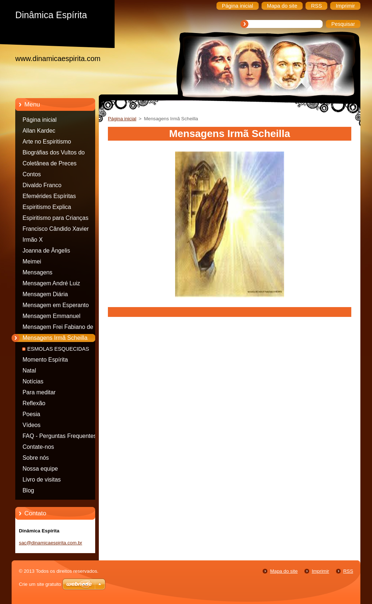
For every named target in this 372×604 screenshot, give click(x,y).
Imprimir (320, 571)
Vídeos (32, 425)
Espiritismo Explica (47, 207)
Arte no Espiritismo (47, 141)
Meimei (32, 261)
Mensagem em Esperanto (56, 305)
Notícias (33, 381)
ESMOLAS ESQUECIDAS (58, 349)
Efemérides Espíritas (49, 196)
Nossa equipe (40, 469)
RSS (348, 571)
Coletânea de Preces (50, 163)
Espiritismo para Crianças (55, 218)
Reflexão (34, 403)
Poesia (31, 414)
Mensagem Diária (45, 294)
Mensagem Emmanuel (51, 316)
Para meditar (39, 392)
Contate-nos (38, 447)
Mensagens (37, 272)
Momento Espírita (45, 360)
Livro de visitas (42, 479)
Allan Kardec (39, 131)
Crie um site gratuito (40, 584)
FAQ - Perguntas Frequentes (60, 436)
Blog (28, 490)
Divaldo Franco (42, 185)
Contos (32, 174)
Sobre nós (36, 458)
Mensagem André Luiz (51, 283)
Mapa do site (284, 571)
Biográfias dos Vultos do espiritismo (54, 153)
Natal (29, 370)
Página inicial (40, 120)
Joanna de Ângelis (46, 250)
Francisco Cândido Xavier (56, 229)
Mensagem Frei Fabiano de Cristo (58, 328)
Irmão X (33, 240)
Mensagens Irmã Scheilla (55, 338)
